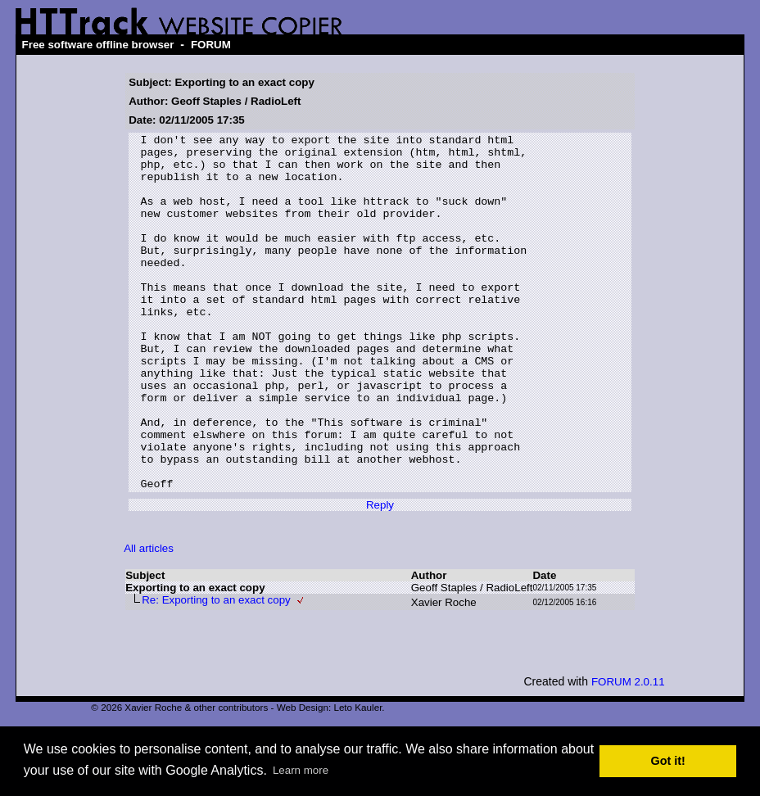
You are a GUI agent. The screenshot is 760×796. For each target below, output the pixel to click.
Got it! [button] (668, 760)
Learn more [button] (300, 770)
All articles (149, 619)
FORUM (211, 44)
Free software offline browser (98, 44)
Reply (380, 576)
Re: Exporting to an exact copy (216, 671)
